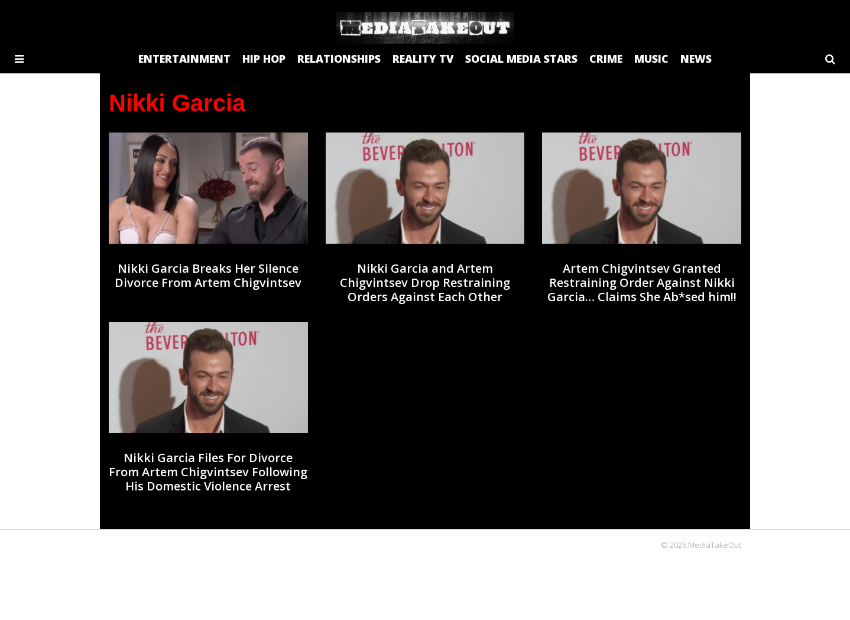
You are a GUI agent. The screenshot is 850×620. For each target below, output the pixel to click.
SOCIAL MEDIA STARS (521, 58)
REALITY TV (422, 58)
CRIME (605, 58)
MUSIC (651, 58)
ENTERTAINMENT (184, 58)
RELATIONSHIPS (339, 58)
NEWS (696, 58)
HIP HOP (264, 58)
